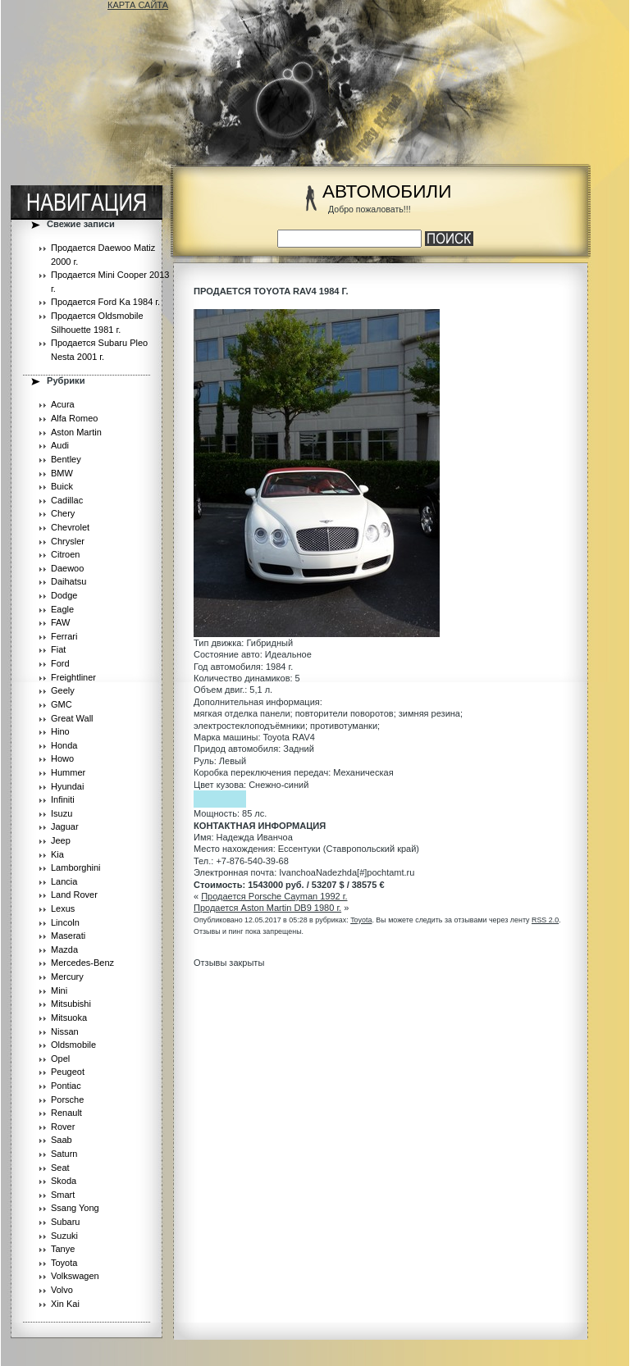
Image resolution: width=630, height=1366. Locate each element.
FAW (60, 622)
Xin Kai (65, 1304)
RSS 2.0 (545, 920)
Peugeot (67, 1072)
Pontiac (66, 1086)
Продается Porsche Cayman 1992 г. (274, 896)
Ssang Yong (75, 1208)
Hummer (68, 772)
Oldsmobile (73, 1045)
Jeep (61, 840)
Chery (63, 513)
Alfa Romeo (74, 418)
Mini (59, 990)
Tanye (63, 1249)
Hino (60, 731)
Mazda (64, 949)
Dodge (64, 595)
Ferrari (64, 636)
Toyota (64, 1263)
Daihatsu (68, 581)
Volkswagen (75, 1276)
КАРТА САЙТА (137, 5)
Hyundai (67, 786)
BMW (62, 473)
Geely (63, 690)
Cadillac (67, 500)
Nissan (65, 1031)
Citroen (65, 554)
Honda (64, 745)
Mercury (67, 976)
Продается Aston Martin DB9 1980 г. (267, 908)
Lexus (63, 908)
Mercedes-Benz (82, 963)
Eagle (62, 609)
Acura (63, 404)
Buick (62, 486)
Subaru (65, 1222)
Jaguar (65, 826)
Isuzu (61, 813)
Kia (57, 854)
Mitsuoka (69, 1017)
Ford (60, 663)
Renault (66, 1113)
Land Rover (74, 894)
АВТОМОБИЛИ (386, 191)
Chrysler (67, 541)
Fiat (58, 649)
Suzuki (64, 1236)
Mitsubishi (71, 1004)
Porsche (67, 1099)
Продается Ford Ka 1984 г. (105, 302)
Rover (63, 1127)
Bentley (66, 459)
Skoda (63, 1181)
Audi (60, 445)
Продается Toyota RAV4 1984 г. (271, 291)
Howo (62, 758)
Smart (63, 1195)
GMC (61, 704)
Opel (60, 1058)
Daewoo (67, 568)
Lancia (64, 881)
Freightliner (73, 677)
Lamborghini (76, 867)
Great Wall (72, 718)
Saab (61, 1140)
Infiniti (63, 799)
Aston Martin (76, 432)
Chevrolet (70, 527)
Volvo (62, 1290)
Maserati (68, 935)
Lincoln (65, 922)
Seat (60, 1167)
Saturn (64, 1154)
